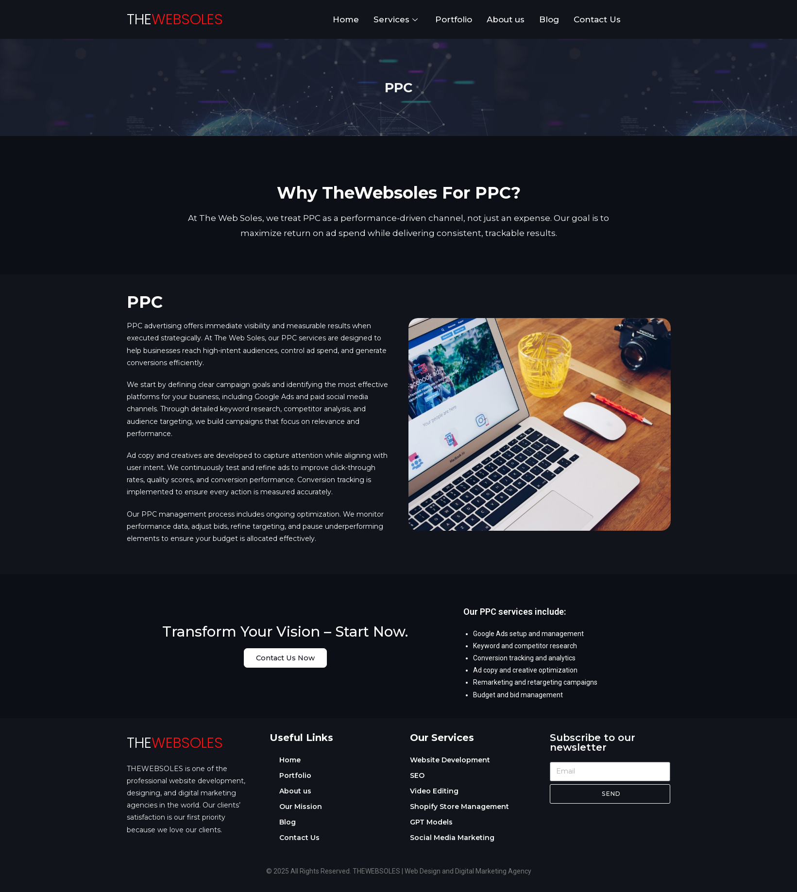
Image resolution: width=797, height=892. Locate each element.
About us (506, 19)
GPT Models (431, 822)
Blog (549, 19)
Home (346, 19)
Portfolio (453, 19)
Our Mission (300, 806)
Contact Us (597, 19)
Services (395, 19)
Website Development (450, 760)
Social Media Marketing (452, 837)
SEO (417, 775)
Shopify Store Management (459, 806)
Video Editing (434, 791)
